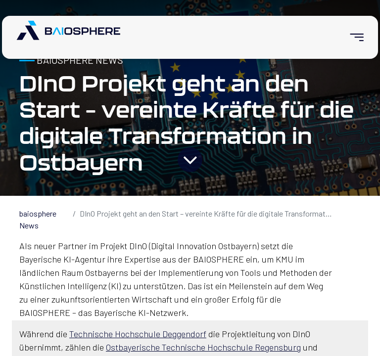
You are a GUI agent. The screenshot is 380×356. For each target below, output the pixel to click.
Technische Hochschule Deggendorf (137, 333)
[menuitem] (352, 37)
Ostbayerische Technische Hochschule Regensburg (203, 347)
